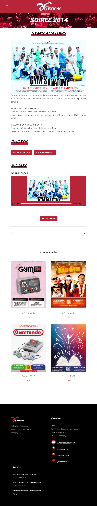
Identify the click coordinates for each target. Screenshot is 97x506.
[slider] (46, 203)
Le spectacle (21, 152)
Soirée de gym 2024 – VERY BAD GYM (27, 482)
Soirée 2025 (28, 312)
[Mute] (80, 204)
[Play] (13, 204)
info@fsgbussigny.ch (66, 443)
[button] (48, 191)
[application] (48, 191)
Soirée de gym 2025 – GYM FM (24, 474)
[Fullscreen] (84, 204)
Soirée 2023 (28, 376)
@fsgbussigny (63, 455)
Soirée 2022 (68, 376)
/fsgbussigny (62, 449)
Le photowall (45, 152)
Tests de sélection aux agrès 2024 (27, 491)
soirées (48, 218)
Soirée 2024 (68, 312)
